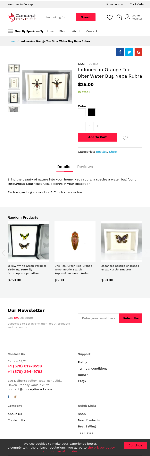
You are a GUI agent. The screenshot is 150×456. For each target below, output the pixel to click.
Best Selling (87, 426)
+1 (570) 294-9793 (25, 371)
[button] (14, 83)
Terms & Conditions (92, 368)
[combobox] (59, 17)
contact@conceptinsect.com (30, 389)
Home (11, 41)
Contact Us (16, 420)
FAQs (82, 381)
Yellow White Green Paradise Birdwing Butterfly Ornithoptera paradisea (27, 269)
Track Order (137, 4)
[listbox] (110, 113)
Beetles (101, 151)
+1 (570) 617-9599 (25, 366)
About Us (15, 414)
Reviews (85, 166)
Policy (82, 362)
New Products (89, 420)
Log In (135, 15)
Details (63, 166)
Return (83, 375)
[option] (82, 112)
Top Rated (85, 432)
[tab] (63, 166)
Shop (113, 151)
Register (136, 18)
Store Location (115, 4)
